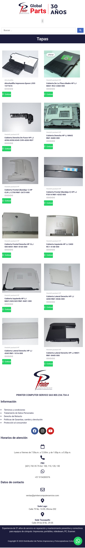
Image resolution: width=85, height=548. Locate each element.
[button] (42, 21)
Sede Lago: (43, 507)
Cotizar (7, 94)
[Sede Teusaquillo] (42, 515)
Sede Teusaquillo (42, 520)
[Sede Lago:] (42, 501)
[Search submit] (80, 30)
